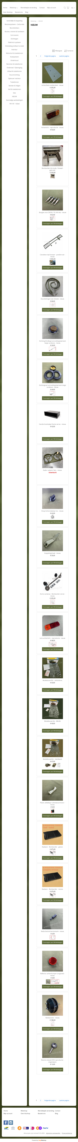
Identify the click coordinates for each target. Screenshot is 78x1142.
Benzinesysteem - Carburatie (14, 24)
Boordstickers (14, 28)
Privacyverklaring (67, 1133)
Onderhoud (14, 60)
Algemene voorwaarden (53, 1133)
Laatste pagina (64, 56)
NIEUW (14, 97)
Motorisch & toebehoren (14, 53)
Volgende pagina (50, 56)
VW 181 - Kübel (14, 104)
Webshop (14, 8)
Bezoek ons (19, 12)
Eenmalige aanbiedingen (14, 100)
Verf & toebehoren (14, 89)
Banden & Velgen (14, 86)
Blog (26, 12)
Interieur (14, 50)
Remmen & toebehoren (14, 64)
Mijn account (51, 8)
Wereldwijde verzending (29, 8)
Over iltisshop (7, 12)
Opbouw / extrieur (14, 78)
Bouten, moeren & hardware (14, 32)
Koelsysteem (14, 57)
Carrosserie (14, 35)
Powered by (39, 1140)
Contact (42, 8)
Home (5, 8)
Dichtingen (14, 39)
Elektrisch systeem (14, 42)
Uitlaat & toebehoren (14, 71)
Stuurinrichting (14, 75)
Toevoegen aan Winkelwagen (52, 96)
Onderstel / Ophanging (14, 68)
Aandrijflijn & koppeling (14, 21)
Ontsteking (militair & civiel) (14, 46)
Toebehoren (14, 82)
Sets (14, 93)
